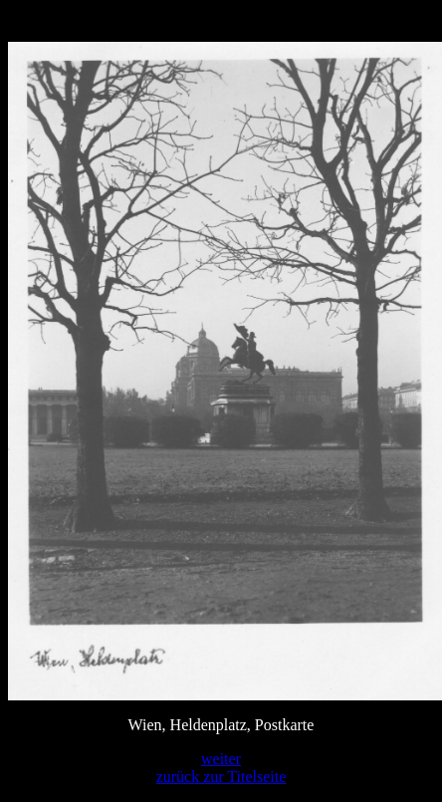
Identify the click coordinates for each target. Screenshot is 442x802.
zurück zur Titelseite (221, 776)
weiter (221, 758)
